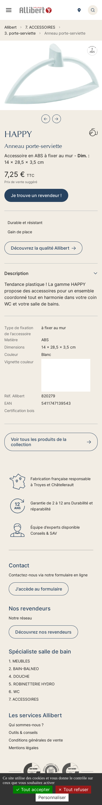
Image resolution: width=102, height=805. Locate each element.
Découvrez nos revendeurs (43, 632)
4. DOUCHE (19, 676)
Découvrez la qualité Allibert (43, 248)
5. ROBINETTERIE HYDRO (32, 684)
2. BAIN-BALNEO (24, 668)
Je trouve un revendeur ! (36, 195)
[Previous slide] (45, 118)
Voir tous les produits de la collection (51, 442)
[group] (51, 75)
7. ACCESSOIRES (24, 699)
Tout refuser (73, 789)
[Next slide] (56, 118)
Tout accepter (33, 789)
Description (51, 273)
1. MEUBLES (19, 661)
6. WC (14, 691)
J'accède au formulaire (38, 589)
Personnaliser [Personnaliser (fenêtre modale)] (52, 797)
